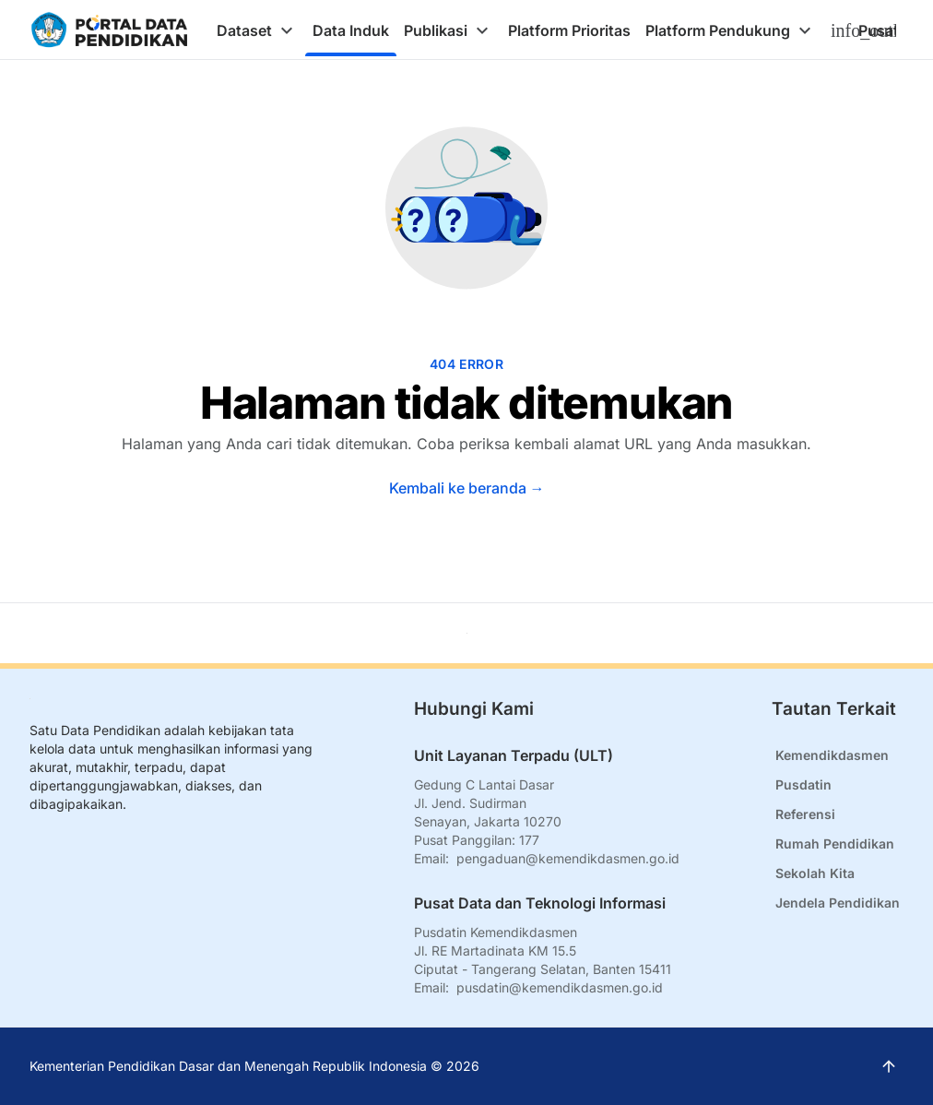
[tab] (257, 30)
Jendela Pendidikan (837, 902)
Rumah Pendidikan (834, 843)
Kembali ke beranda (467, 488)
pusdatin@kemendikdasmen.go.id (559, 987)
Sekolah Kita (815, 873)
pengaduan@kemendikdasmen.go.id (567, 858)
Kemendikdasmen (832, 755)
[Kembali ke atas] (466, 633)
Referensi (805, 814)
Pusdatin (803, 784)
